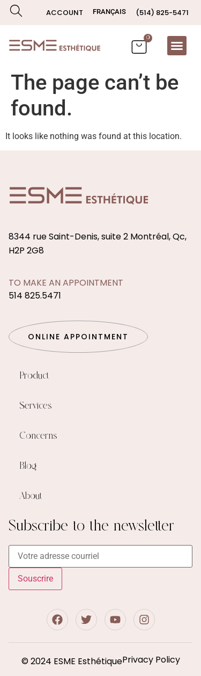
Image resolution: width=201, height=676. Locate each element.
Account (64, 13)
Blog (27, 466)
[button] (177, 45)
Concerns (38, 436)
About (30, 496)
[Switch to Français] (109, 11)
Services (35, 406)
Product (34, 376)
